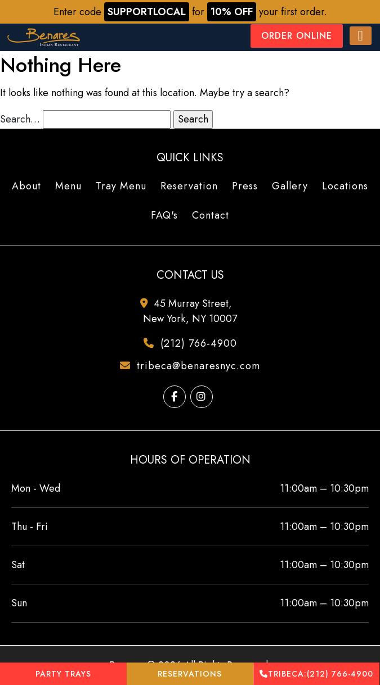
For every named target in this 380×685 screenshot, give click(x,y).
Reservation (189, 186)
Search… (20, 119)
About (26, 186)
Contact (210, 215)
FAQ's (164, 215)
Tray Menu (121, 186)
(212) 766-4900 (316, 674)
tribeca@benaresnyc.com (194, 366)
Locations (345, 186)
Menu (68, 186)
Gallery (290, 186)
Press (245, 186)
